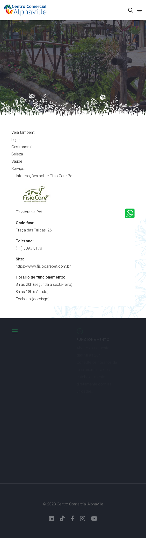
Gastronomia (22, 147)
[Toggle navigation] (139, 10)
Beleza (17, 154)
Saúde (16, 161)
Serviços (18, 168)
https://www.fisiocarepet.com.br (43, 266)
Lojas (16, 139)
